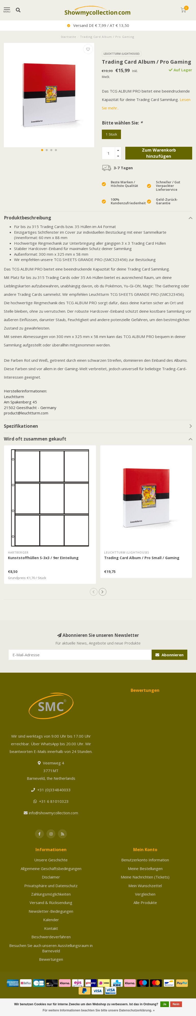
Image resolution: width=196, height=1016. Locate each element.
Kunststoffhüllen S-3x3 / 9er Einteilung (43, 557)
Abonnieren (169, 654)
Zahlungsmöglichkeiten (51, 894)
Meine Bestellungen (145, 868)
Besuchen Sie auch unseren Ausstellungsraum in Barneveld (51, 948)
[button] (42, 150)
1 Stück (111, 134)
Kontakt (51, 928)
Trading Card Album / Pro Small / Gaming (141, 557)
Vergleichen (145, 894)
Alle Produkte (145, 902)
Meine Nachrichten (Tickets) (145, 876)
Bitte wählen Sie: (122, 123)
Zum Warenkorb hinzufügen (159, 153)
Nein (176, 1004)
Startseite (68, 37)
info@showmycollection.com (53, 812)
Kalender (51, 919)
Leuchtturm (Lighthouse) (122, 53)
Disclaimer (51, 876)
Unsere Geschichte (51, 859)
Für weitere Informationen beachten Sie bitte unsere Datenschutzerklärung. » (99, 1010)
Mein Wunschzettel (145, 885)
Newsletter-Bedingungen (51, 911)
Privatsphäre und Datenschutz (51, 885)
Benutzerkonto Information (145, 859)
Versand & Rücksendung (51, 902)
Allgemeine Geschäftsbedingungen (51, 868)
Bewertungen (51, 959)
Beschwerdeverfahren (51, 936)
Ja (164, 1004)
